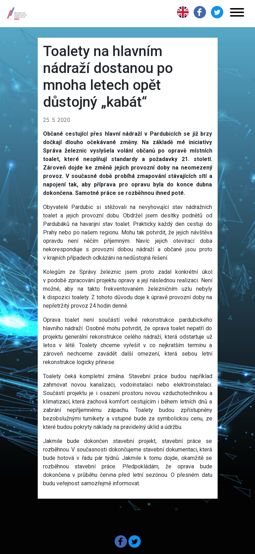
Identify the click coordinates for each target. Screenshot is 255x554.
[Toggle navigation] (237, 13)
